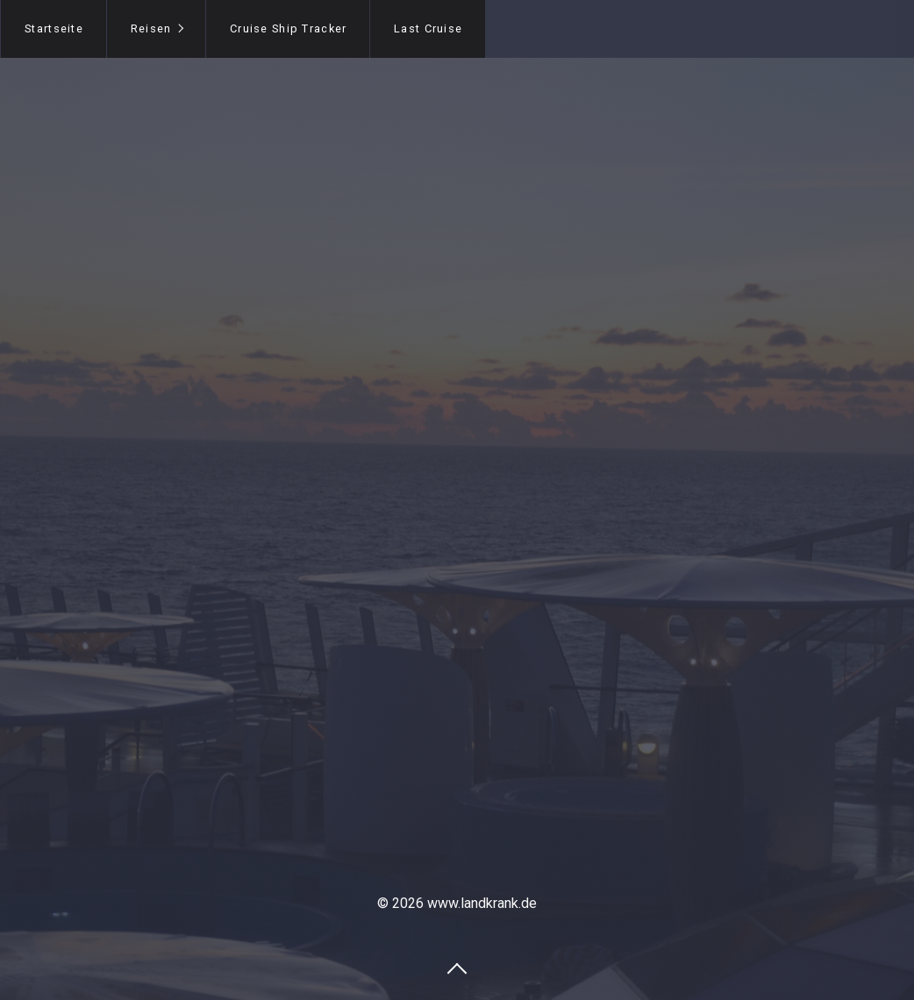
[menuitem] (53, 29)
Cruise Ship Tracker (288, 28)
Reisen (151, 28)
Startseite (54, 28)
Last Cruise (428, 28)
